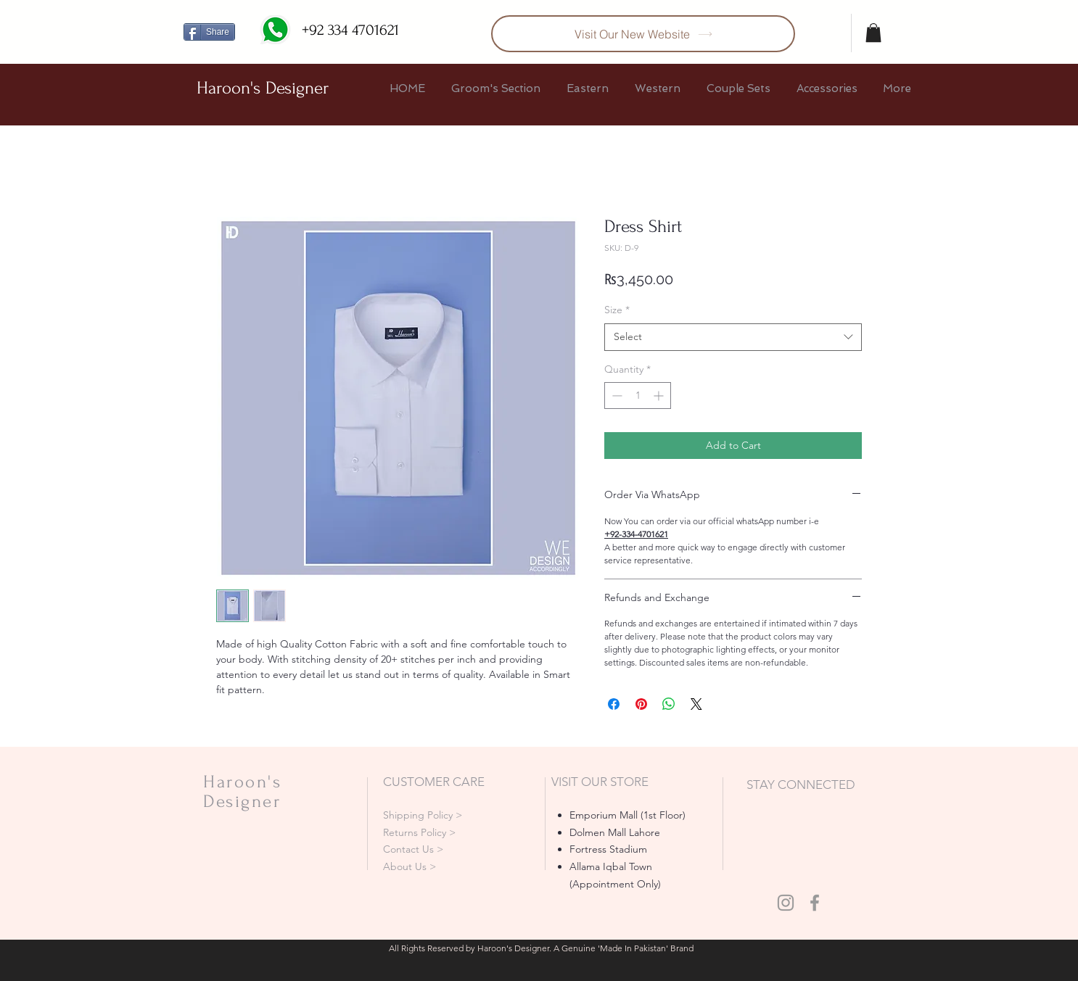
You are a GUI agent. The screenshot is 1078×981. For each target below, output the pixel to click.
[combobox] (733, 337)
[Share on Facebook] (613, 704)
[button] (873, 32)
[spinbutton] (638, 395)
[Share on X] (696, 704)
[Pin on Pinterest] (641, 704)
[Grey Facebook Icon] (815, 903)
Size (617, 309)
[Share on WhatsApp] (669, 704)
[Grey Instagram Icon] (786, 903)
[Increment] (660, 395)
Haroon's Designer (263, 88)
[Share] (209, 32)
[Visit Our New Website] (643, 33)
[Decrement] (615, 395)
